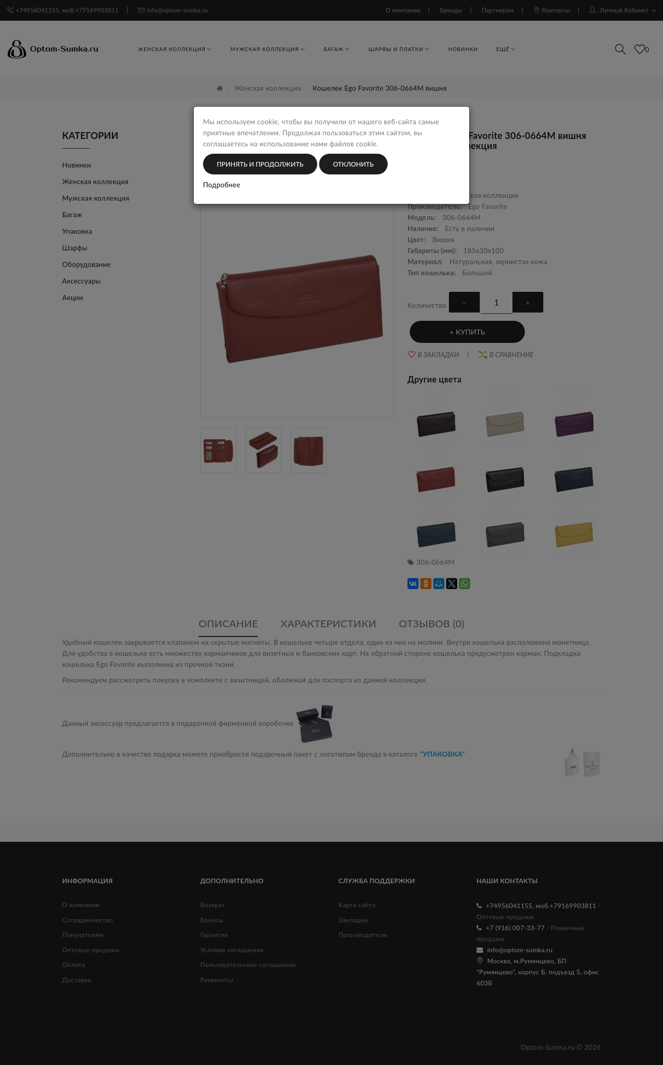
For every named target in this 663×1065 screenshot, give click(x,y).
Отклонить (353, 164)
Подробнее (221, 184)
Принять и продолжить (260, 164)
